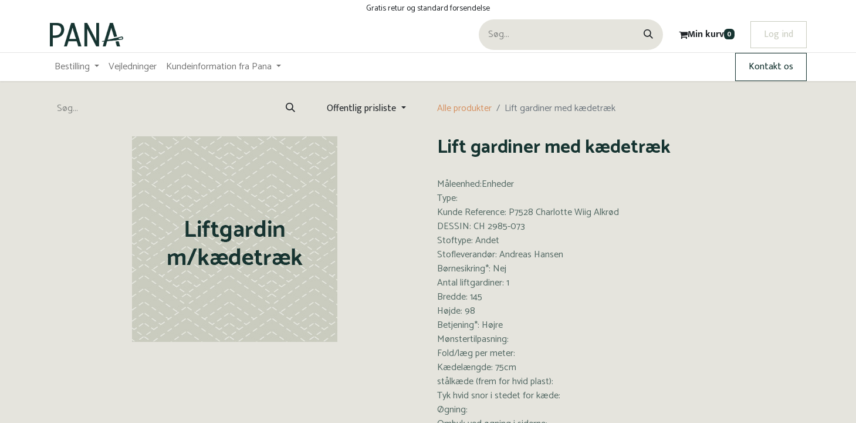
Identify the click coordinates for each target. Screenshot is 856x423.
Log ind (778, 34)
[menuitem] (77, 67)
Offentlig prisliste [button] (362, 108)
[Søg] (648, 34)
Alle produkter (464, 108)
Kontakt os (771, 67)
